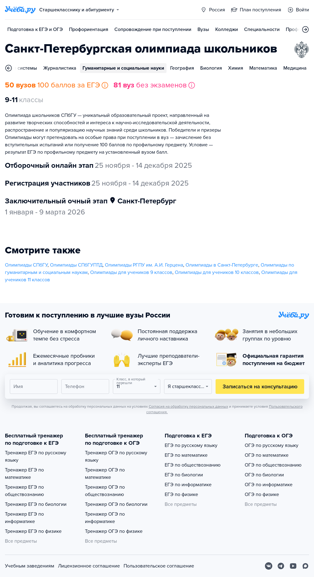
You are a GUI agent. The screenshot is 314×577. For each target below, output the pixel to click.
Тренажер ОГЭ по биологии (116, 504)
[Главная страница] (20, 9)
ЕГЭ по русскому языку (191, 445)
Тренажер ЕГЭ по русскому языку (35, 456)
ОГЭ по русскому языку (271, 445)
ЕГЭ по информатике (188, 485)
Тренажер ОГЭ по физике (114, 531)
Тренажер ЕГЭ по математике (24, 473)
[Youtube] (293, 566)
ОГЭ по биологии (264, 475)
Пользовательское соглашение (159, 566)
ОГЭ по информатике (269, 485)
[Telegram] (281, 566)
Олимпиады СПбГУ (26, 265)
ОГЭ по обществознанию (273, 465)
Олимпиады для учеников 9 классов (131, 272)
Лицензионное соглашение (89, 566)
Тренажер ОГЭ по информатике (105, 518)
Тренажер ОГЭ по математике (105, 473)
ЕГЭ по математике (186, 455)
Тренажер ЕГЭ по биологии (36, 504)
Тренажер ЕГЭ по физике (33, 531)
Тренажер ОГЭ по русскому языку (116, 456)
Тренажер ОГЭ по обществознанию (105, 491)
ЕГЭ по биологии (184, 475)
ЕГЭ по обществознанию (192, 465)
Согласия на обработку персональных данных (188, 406)
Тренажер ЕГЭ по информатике (24, 518)
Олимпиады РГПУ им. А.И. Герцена (144, 265)
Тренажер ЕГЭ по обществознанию (24, 491)
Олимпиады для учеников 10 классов (217, 272)
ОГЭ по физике (262, 494)
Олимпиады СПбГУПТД (76, 265)
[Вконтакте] (268, 566)
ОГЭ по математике (267, 455)
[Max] (305, 566)
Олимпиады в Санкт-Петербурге (222, 265)
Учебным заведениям (29, 566)
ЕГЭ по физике (181, 494)
